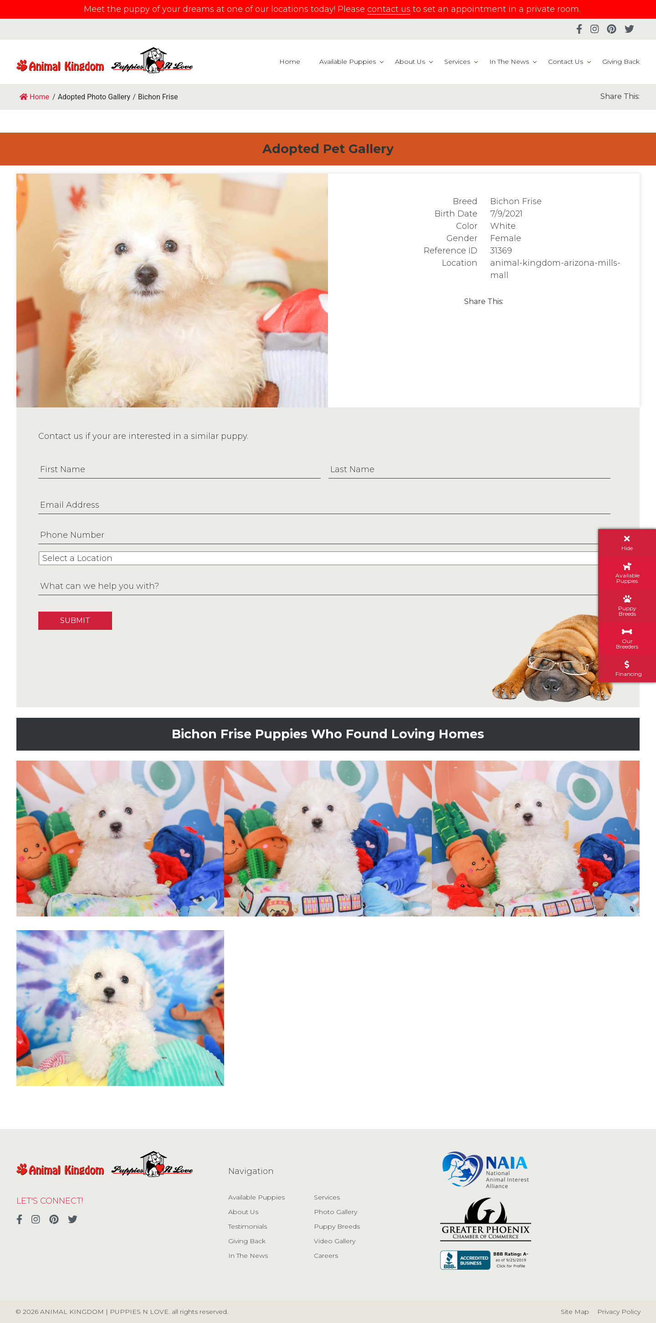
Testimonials (247, 1226)
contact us (388, 9)
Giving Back (621, 61)
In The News (509, 61)
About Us (410, 61)
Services (457, 61)
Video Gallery (334, 1241)
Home (289, 61)
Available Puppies (347, 61)
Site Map (575, 1312)
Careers (326, 1255)
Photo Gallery (335, 1212)
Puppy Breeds (337, 1226)
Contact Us (565, 61)
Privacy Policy (619, 1312)
